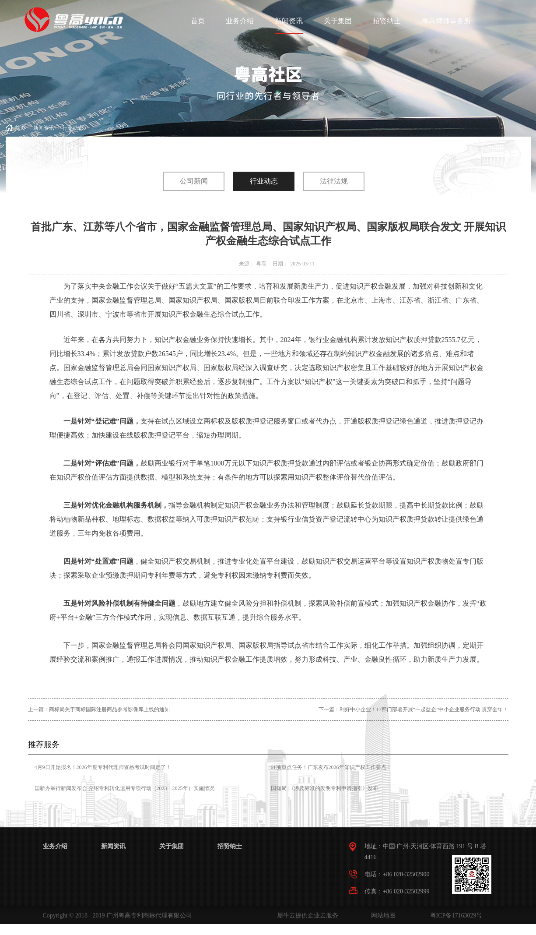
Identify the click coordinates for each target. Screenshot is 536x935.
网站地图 (382, 915)
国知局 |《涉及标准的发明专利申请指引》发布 (324, 788)
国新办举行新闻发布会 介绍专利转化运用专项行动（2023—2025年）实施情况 (124, 788)
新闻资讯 (43, 128)
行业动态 (72, 128)
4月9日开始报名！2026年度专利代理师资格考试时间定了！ (103, 767)
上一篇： (99, 709)
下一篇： (413, 709)
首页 (198, 21)
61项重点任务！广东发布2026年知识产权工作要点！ (331, 767)
